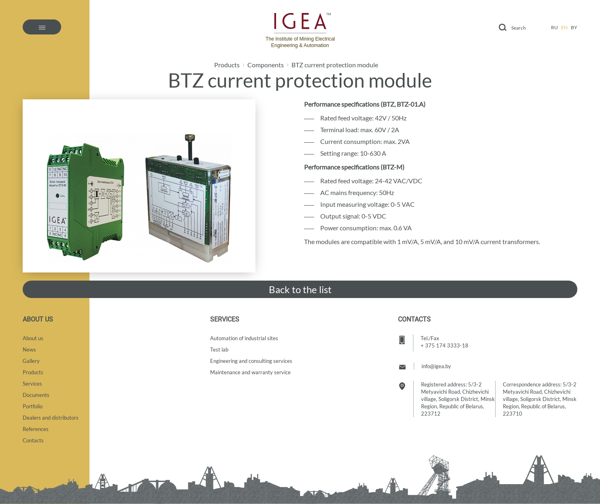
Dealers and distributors (51, 417)
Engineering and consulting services (251, 361)
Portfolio (33, 406)
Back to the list (300, 289)
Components (265, 65)
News (29, 349)
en (564, 27)
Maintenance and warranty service (250, 372)
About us (33, 338)
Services (32, 383)
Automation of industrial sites (244, 338)
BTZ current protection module (334, 65)
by (574, 27)
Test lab (219, 349)
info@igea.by (436, 366)
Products (227, 65)
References (36, 429)
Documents (36, 395)
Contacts (33, 440)
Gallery (31, 361)
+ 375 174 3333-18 (444, 345)
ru (554, 27)
